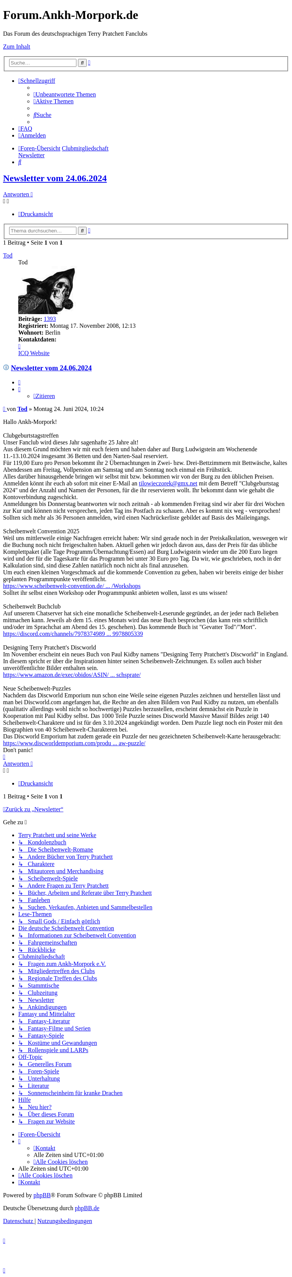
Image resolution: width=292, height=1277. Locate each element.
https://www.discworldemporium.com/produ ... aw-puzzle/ (74, 743)
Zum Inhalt (16, 46)
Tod (8, 255)
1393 (50, 319)
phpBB (42, 1195)
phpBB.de (87, 1208)
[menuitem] (64, 94)
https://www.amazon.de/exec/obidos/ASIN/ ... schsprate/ (72, 675)
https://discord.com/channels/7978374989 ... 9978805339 (73, 634)
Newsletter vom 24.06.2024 (55, 178)
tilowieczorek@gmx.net (168, 483)
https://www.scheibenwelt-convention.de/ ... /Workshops (72, 586)
